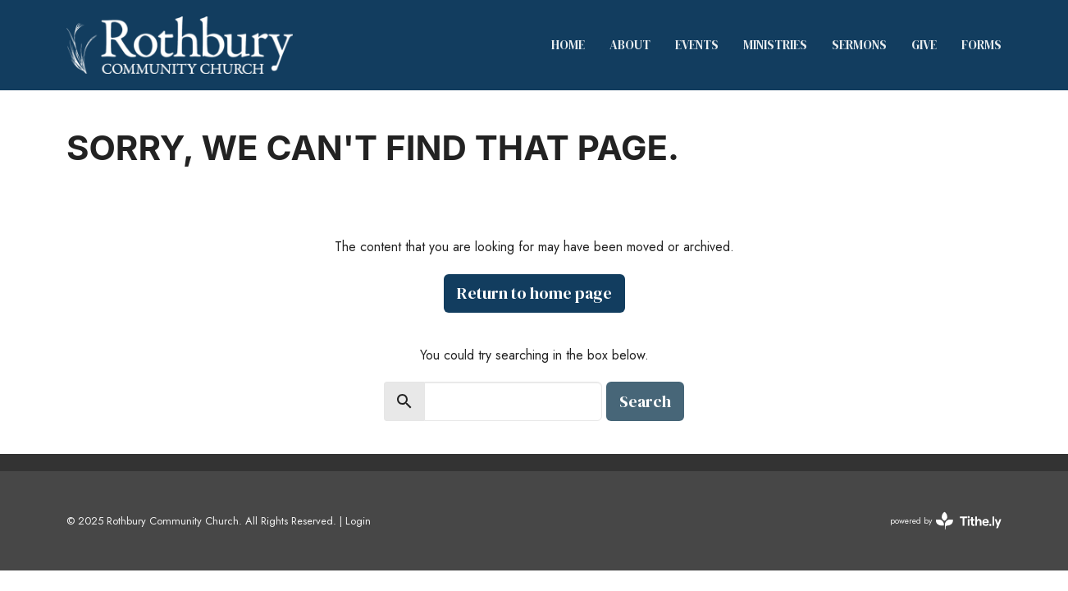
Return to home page (534, 293)
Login (358, 521)
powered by (946, 521)
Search (645, 401)
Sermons (859, 44)
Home (568, 44)
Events (697, 44)
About (629, 44)
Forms (981, 44)
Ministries (775, 44)
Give (924, 44)
